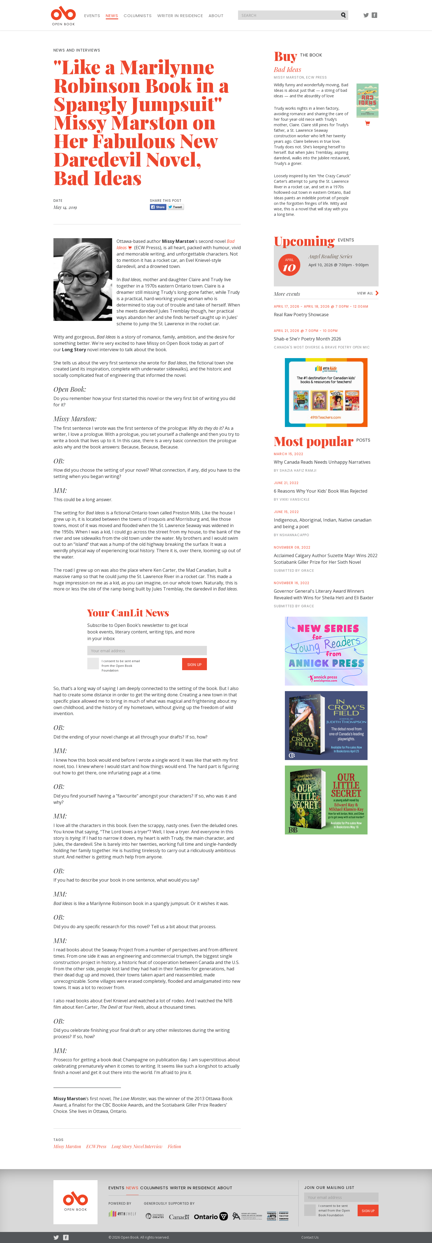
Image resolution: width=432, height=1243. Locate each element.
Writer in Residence (180, 15)
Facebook (66, 1237)
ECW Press (96, 1146)
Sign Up (194, 664)
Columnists (138, 15)
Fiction (174, 1146)
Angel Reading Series (330, 256)
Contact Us (309, 1237)
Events (92, 15)
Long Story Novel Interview (137, 1146)
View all (365, 293)
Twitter (56, 1237)
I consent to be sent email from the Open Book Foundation (121, 665)
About (216, 15)
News (112, 15)
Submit (343, 14)
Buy (298, 55)
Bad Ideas (287, 69)
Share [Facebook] (158, 207)
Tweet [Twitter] (176, 207)
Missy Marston (67, 1146)
